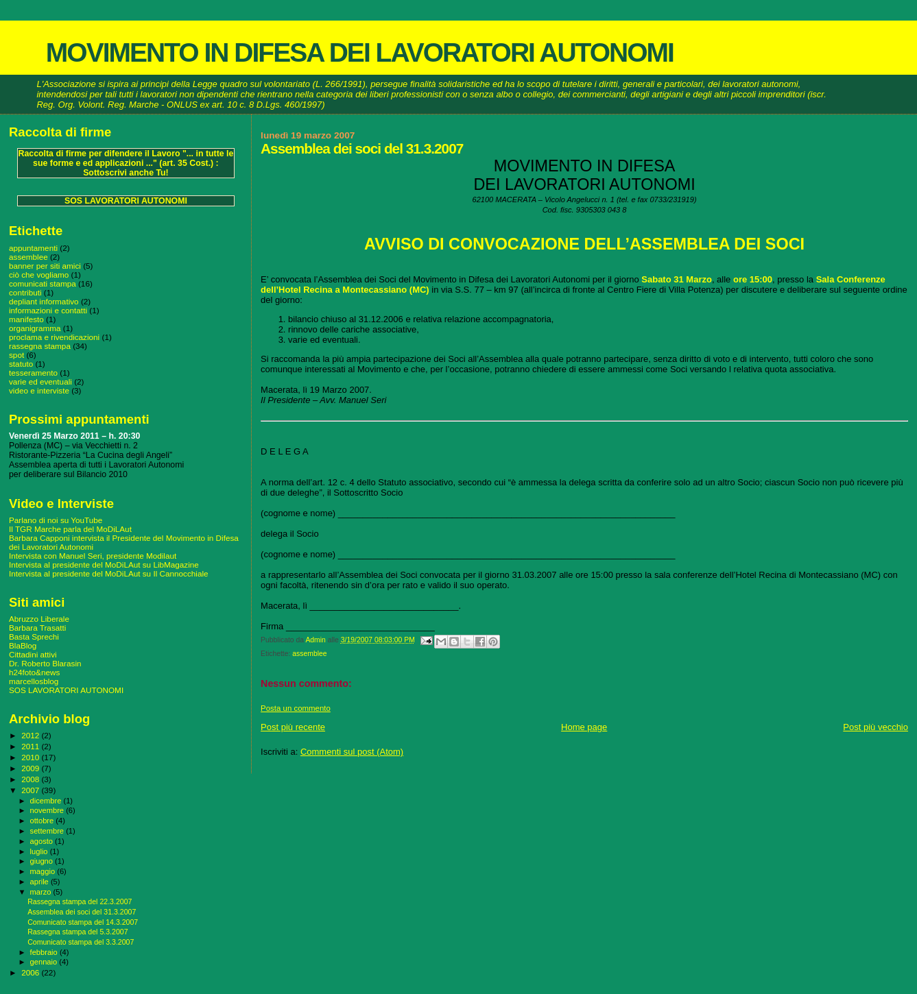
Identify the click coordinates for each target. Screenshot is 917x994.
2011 (31, 746)
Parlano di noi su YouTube (55, 520)
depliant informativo (44, 301)
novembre (48, 810)
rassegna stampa (40, 345)
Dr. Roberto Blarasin (45, 663)
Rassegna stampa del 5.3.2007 (77, 932)
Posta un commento (296, 708)
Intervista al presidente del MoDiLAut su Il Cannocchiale (109, 573)
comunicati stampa (42, 283)
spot (16, 354)
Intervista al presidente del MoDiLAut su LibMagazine (104, 564)
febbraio (45, 952)
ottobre (43, 820)
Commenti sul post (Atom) (351, 752)
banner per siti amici (45, 265)
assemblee (309, 653)
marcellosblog (33, 681)
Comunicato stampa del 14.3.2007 (82, 922)
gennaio (45, 962)
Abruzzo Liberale (39, 618)
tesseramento (33, 372)
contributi (25, 292)
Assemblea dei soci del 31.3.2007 (81, 912)
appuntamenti (33, 247)
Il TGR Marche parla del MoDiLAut (70, 528)
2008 (31, 779)
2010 (31, 757)
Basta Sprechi (34, 636)
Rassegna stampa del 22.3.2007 (79, 901)
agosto (43, 841)
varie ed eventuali (40, 381)
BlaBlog (22, 645)
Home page (584, 727)
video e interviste (39, 390)
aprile (40, 881)
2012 (31, 735)
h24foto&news (34, 672)
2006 (31, 972)
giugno (43, 861)
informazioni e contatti (48, 310)
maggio (44, 871)
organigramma (35, 328)
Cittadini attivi (33, 654)
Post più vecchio (875, 727)
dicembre (47, 801)
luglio (40, 851)
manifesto (26, 319)
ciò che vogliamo (39, 274)
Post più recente (293, 727)
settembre (48, 831)
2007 (31, 790)
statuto (21, 363)
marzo (41, 892)
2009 (31, 768)
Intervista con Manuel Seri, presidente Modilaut (92, 555)
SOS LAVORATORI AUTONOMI (125, 201)
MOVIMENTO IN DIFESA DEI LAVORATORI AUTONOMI (360, 52)
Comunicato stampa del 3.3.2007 (80, 942)
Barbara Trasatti (37, 627)
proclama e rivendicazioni (54, 336)
